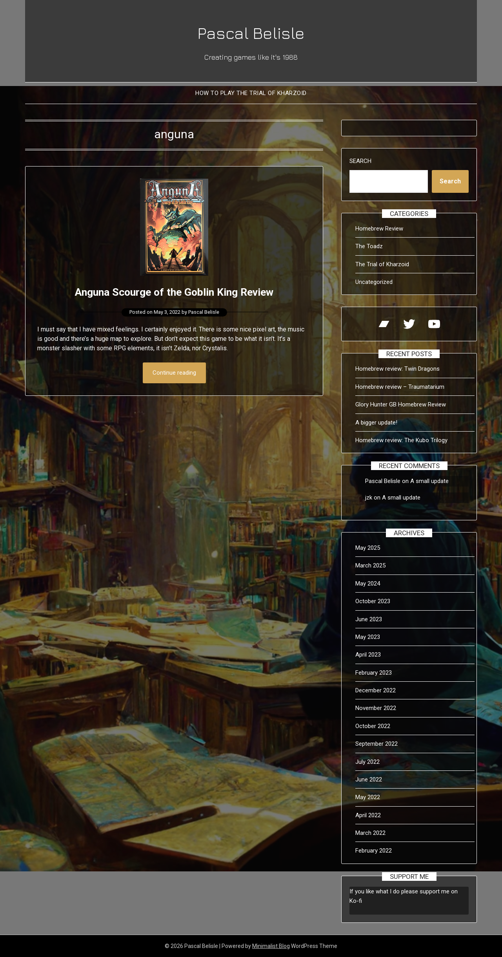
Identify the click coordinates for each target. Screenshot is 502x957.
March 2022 (370, 832)
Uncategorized (374, 281)
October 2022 (372, 726)
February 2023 (373, 672)
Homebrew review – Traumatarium (399, 386)
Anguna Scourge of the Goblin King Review (174, 291)
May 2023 (367, 636)
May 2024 (367, 583)
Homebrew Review (379, 228)
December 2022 (375, 690)
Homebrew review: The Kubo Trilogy (401, 440)
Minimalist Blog (271, 946)
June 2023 (368, 619)
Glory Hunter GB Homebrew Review (400, 404)
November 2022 (375, 708)
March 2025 (370, 565)
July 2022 (367, 761)
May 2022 (367, 797)
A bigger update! (376, 422)
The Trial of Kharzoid (382, 264)
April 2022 (368, 815)
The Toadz (369, 246)
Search (360, 161)
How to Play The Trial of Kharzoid (251, 93)
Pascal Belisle (251, 32)
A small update (429, 481)
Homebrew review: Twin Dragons (397, 368)
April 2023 (368, 654)
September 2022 (376, 743)
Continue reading (174, 373)
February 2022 (373, 850)
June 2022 (368, 779)
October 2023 (372, 601)
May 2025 (367, 547)
